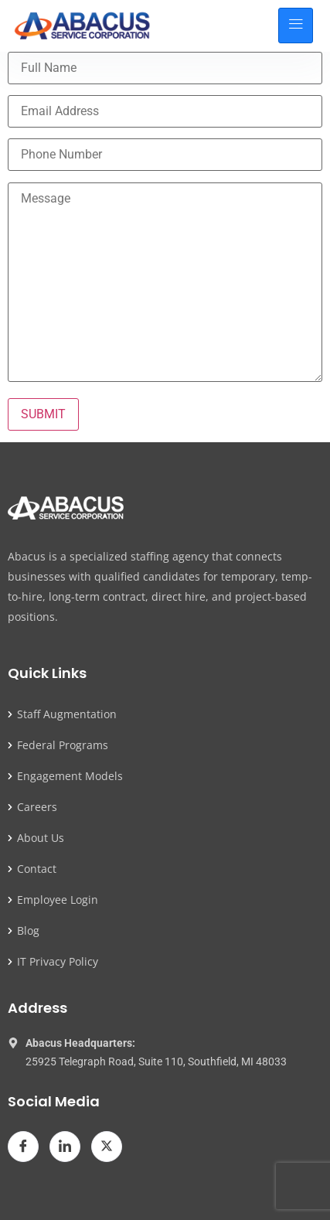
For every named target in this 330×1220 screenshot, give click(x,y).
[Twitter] (106, 1146)
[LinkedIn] (64, 1146)
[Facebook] (23, 1146)
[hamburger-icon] (295, 25)
